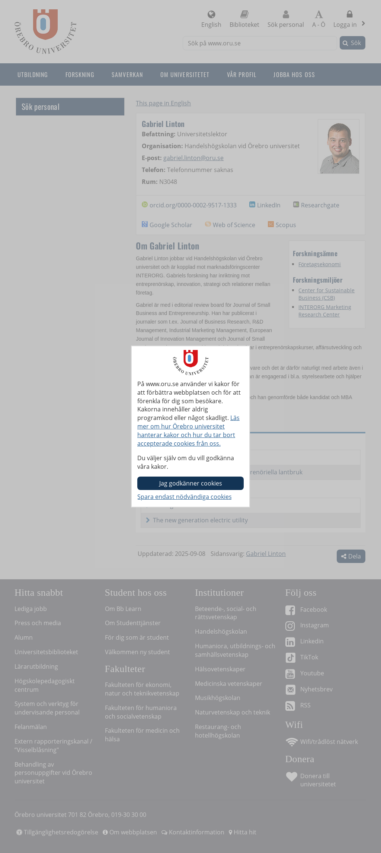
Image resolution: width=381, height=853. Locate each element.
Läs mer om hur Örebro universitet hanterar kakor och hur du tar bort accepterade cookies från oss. (188, 431)
